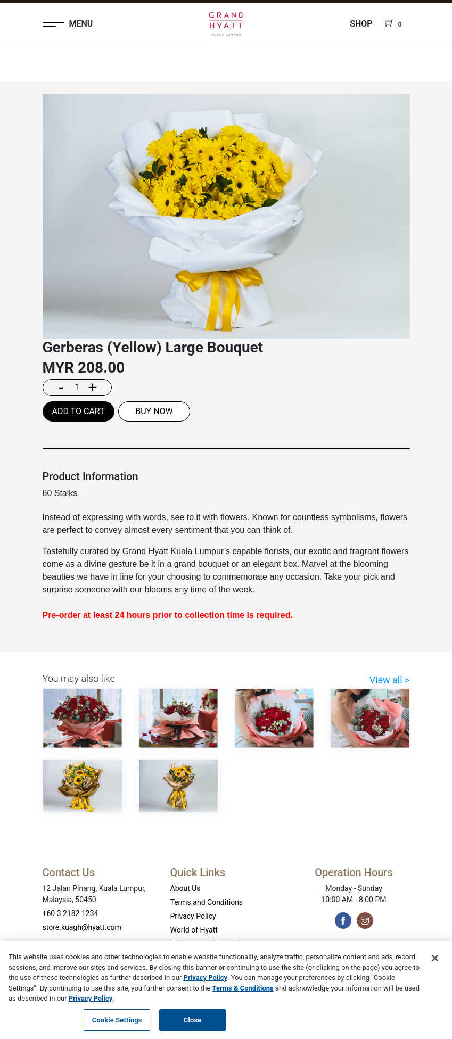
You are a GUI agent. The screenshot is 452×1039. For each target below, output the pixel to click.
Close (193, 1024)
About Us (185, 888)
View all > (389, 680)
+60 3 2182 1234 (70, 913)
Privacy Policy (193, 916)
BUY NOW (154, 411)
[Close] (435, 962)
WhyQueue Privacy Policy (211, 943)
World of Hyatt (194, 930)
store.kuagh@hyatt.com (82, 927)
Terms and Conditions (206, 902)
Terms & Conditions (243, 992)
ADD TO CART (78, 411)
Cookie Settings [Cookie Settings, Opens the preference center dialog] (117, 1024)
